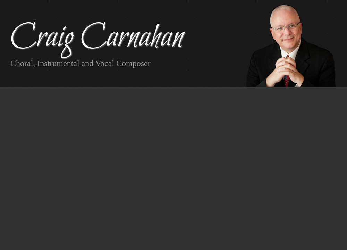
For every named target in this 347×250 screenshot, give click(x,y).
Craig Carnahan (97, 38)
